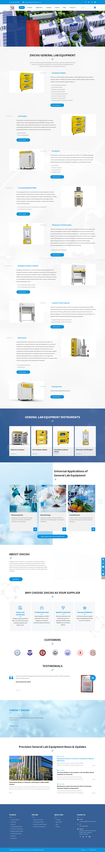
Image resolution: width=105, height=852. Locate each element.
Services (57, 7)
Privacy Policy (92, 850)
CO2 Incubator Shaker (38, 822)
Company (48, 7)
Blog (64, 7)
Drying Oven (14, 838)
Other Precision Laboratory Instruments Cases (52, 536)
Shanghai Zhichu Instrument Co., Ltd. (25, 850)
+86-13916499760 (15, 2)
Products (29, 7)
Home (21, 7)
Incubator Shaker (15, 819)
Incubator (13, 824)
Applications (39, 7)
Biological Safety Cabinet (17, 831)
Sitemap (83, 850)
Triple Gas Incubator (38, 819)
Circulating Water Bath (16, 826)
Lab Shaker (13, 822)
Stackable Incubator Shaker (40, 824)
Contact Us (72, 7)
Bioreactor (13, 836)
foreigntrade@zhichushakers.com (32, 2)
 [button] (5, 501)
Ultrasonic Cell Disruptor (17, 829)
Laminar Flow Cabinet (16, 833)
